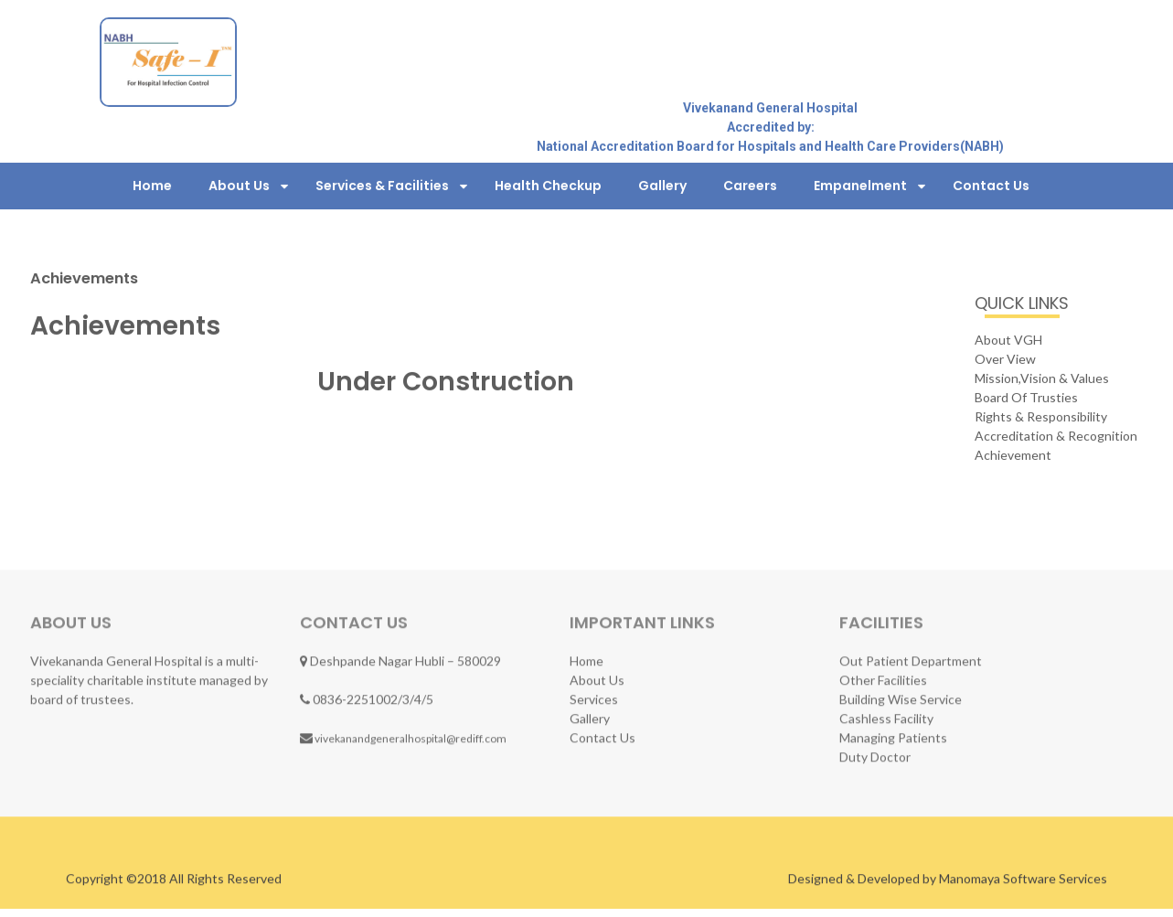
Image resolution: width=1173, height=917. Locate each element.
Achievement (1013, 454)
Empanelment (860, 185)
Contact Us (991, 185)
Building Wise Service (900, 699)
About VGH (1008, 339)
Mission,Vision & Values (1042, 377)
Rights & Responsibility (1041, 415)
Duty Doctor (875, 756)
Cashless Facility (886, 718)
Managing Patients (893, 737)
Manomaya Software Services (1023, 880)
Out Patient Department (910, 660)
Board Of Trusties (1026, 396)
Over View (1005, 358)
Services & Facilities (382, 185)
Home (152, 185)
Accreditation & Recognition (1056, 435)
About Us (239, 185)
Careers (750, 185)
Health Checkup (548, 185)
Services (594, 699)
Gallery (662, 185)
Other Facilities (883, 680)
